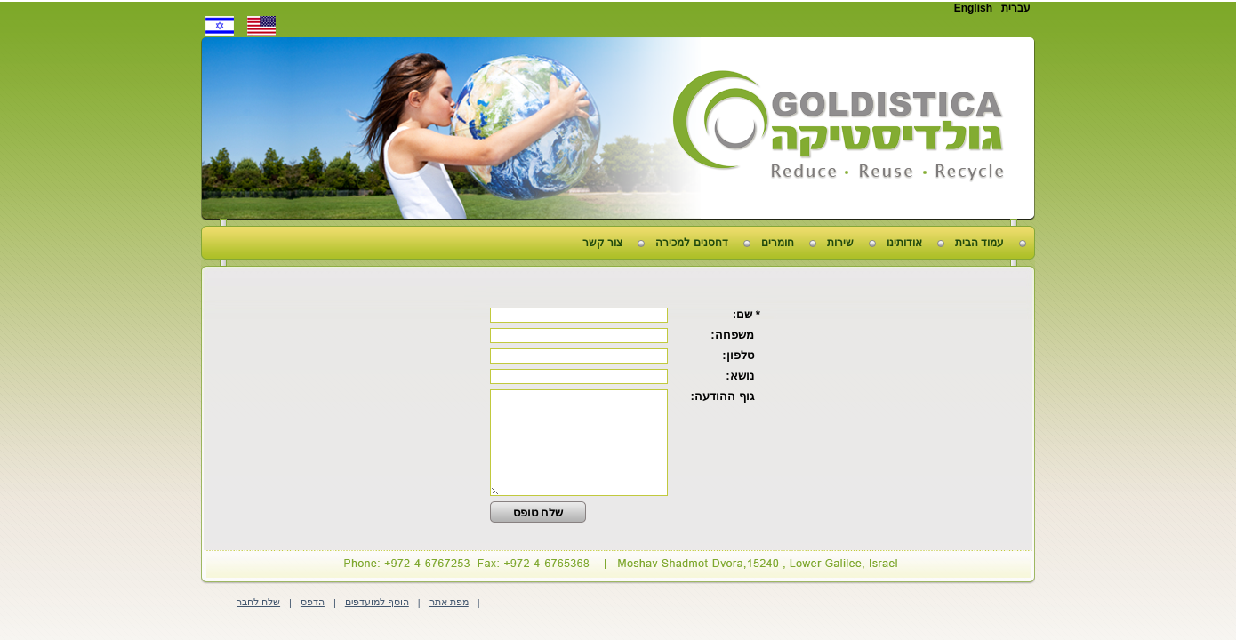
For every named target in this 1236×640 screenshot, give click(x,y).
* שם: (746, 314)
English (973, 8)
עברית (1016, 8)
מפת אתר (449, 601)
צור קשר (602, 242)
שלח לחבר (258, 601)
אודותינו (904, 242)
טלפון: (741, 355)
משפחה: (735, 334)
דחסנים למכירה (691, 242)
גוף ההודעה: (725, 396)
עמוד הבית (979, 242)
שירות (840, 242)
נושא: (743, 375)
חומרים (777, 242)
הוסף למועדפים (377, 601)
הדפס (313, 601)
